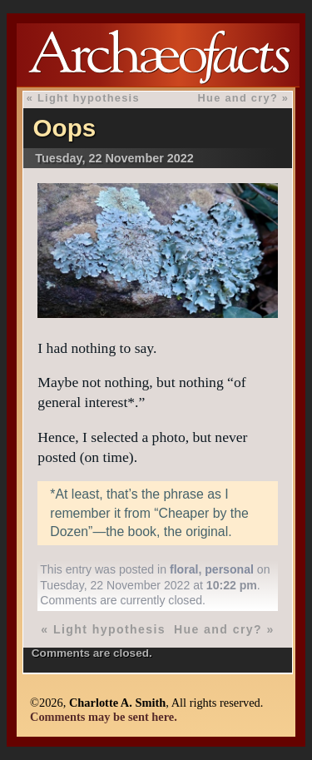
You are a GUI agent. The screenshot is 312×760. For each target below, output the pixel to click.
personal (229, 569)
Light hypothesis (88, 98)
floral (184, 569)
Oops (65, 128)
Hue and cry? (238, 98)
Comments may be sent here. (103, 716)
